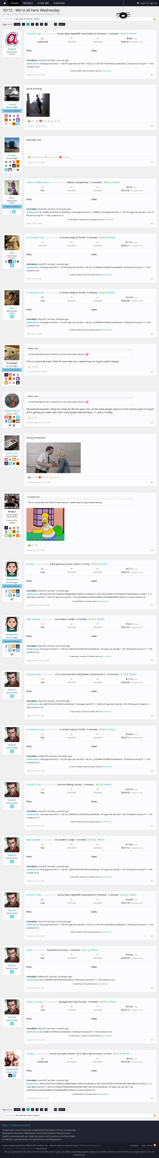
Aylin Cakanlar (33, 619)
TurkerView (106, 71)
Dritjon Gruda (33, 674)
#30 (152, 550)
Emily (29, 949)
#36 (152, 881)
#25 (152, 279)
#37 (152, 936)
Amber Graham (12, 411)
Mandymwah (12, 1069)
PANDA (132, 33)
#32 (152, 660)
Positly (29, 563)
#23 (152, 162)
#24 (152, 223)
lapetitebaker (12, 579)
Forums (15, 3)
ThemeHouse (41, 1148)
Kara (12, 253)
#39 (152, 1040)
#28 (152, 422)
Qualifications (32, 63)
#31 (152, 605)
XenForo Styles (72, 1145)
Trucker (12, 155)
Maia (11, 198)
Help (143, 1145)
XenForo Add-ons (56, 1145)
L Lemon (12, 104)
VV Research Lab (35, 237)
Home (5, 3)
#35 (152, 826)
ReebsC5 (12, 49)
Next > (62, 24)
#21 (152, 75)
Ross (12, 308)
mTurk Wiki (43, 3)
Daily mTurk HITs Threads (24, 14)
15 (56, 24)
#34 (152, 771)
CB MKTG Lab (33, 33)
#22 (152, 126)
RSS (155, 1145)
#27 (152, 371)
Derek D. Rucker (34, 1001)
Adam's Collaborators (37, 182)
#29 (152, 482)
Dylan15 (12, 689)
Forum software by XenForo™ (25, 1145)
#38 (152, 988)
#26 (152, 334)
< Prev (17, 24)
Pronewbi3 (31, 371)
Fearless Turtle (12, 453)
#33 (152, 715)
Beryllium (134, 1145)
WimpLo (30, 550)
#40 (152, 1098)
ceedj (47, 14)
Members (28, 3)
